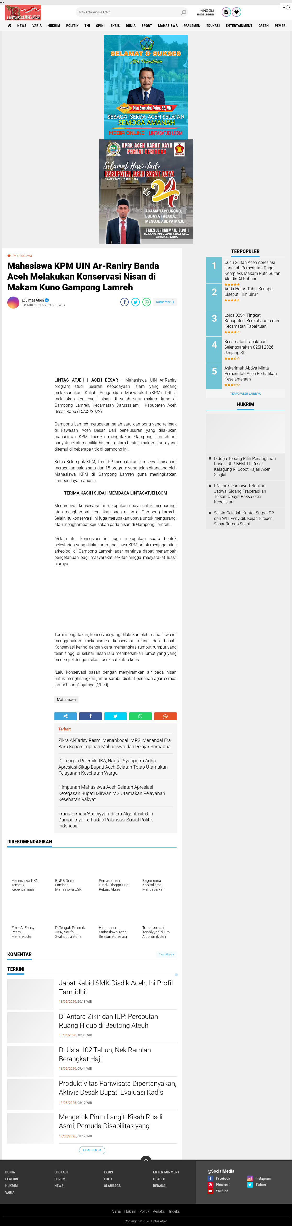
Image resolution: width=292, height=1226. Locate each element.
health (159, 1179)
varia (37, 26)
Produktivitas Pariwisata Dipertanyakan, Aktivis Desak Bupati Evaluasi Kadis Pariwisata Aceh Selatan (117, 1092)
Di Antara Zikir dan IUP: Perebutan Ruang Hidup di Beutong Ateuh (108, 1021)
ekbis (115, 26)
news (21, 26)
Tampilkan (166, 954)
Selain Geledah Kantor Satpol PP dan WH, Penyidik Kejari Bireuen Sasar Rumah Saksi (244, 518)
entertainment (239, 26)
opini (100, 26)
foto (108, 1179)
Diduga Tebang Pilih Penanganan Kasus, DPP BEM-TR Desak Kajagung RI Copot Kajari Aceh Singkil (245, 466)
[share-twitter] (135, 302)
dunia (131, 26)
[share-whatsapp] (146, 302)
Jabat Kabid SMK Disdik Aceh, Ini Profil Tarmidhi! (116, 987)
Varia (116, 1211)
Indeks (174, 1211)
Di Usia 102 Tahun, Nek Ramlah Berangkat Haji (105, 1054)
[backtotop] (146, 1161)
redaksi (159, 1186)
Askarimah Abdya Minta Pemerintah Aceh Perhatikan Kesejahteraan (250, 374)
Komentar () (165, 302)
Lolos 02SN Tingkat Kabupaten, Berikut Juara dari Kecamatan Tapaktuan (251, 321)
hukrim (54, 26)
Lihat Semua (92, 1150)
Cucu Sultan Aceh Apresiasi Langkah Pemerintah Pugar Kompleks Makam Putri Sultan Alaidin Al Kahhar (252, 270)
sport (147, 26)
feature (12, 1179)
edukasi (213, 26)
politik (72, 26)
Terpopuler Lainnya (245, 393)
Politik (144, 1211)
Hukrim (130, 1211)
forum (59, 1179)
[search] (132, 12)
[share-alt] (65, 716)
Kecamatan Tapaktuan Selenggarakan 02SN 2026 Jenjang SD (248, 347)
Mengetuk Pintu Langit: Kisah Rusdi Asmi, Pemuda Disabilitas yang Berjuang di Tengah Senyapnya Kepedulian (110, 1130)
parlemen (192, 26)
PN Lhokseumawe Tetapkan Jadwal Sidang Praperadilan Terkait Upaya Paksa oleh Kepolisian (240, 493)
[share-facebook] (124, 302)
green (264, 26)
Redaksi (159, 1211)
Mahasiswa (168, 26)
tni (87, 26)
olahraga (112, 1186)
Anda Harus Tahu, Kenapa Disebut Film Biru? (248, 291)
